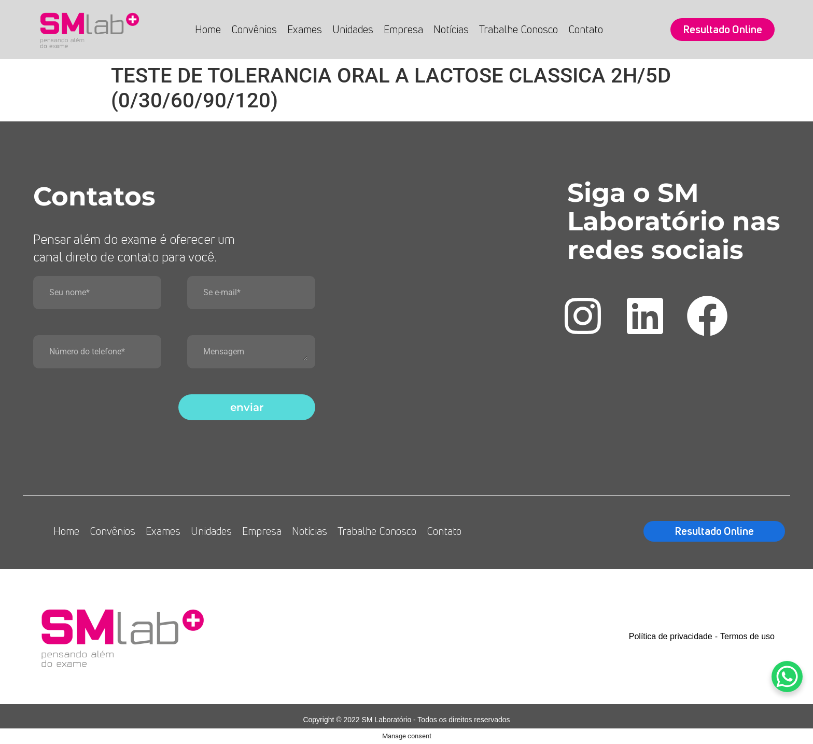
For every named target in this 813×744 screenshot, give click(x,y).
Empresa (403, 29)
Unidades (352, 29)
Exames (304, 29)
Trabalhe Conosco (518, 29)
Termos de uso (747, 636)
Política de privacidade (670, 636)
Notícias (451, 29)
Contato (585, 29)
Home (208, 29)
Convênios (254, 29)
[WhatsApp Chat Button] (787, 676)
